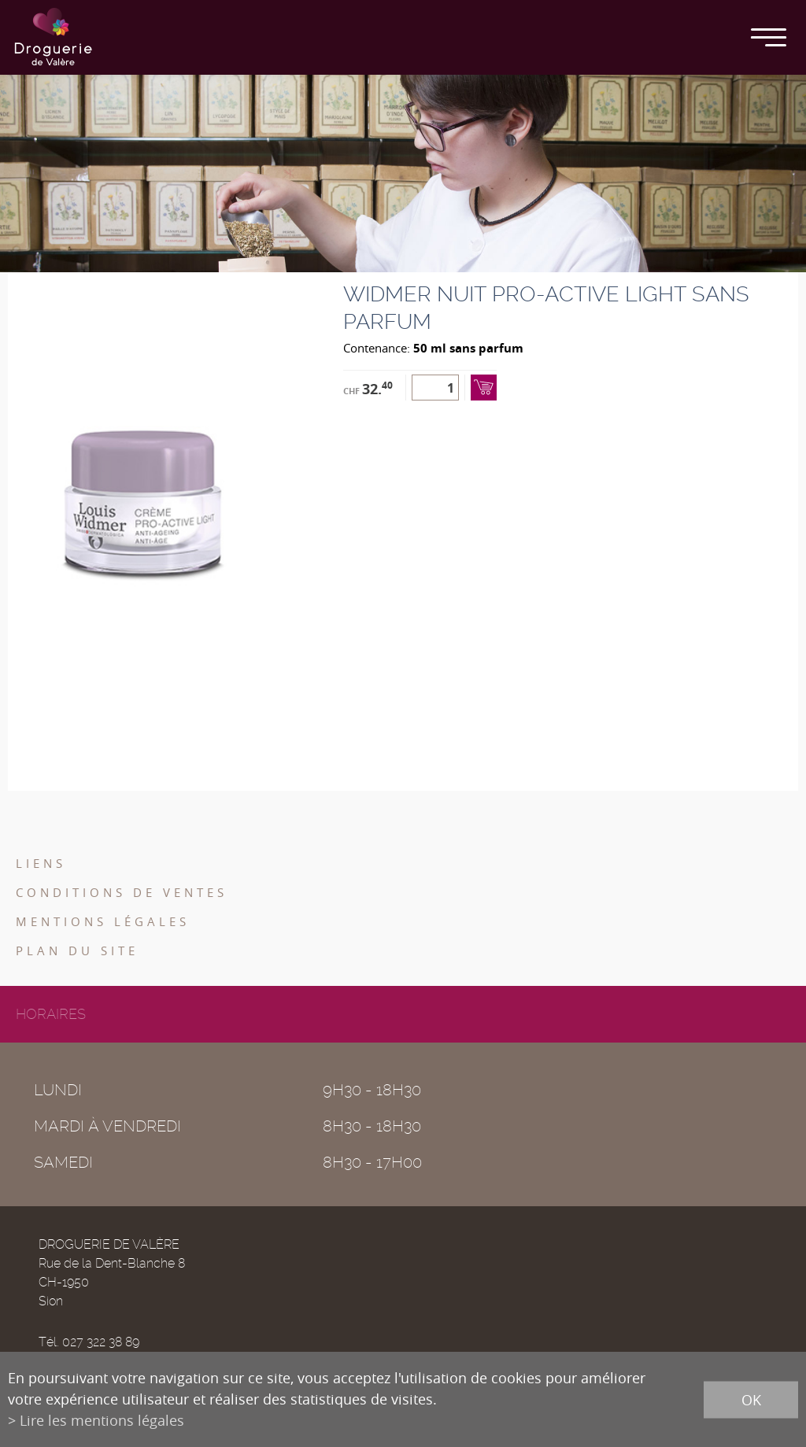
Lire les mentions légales (102, 1420)
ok (751, 1399)
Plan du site (77, 950)
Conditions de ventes (121, 892)
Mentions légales (103, 921)
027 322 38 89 (100, 1341)
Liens (41, 863)
